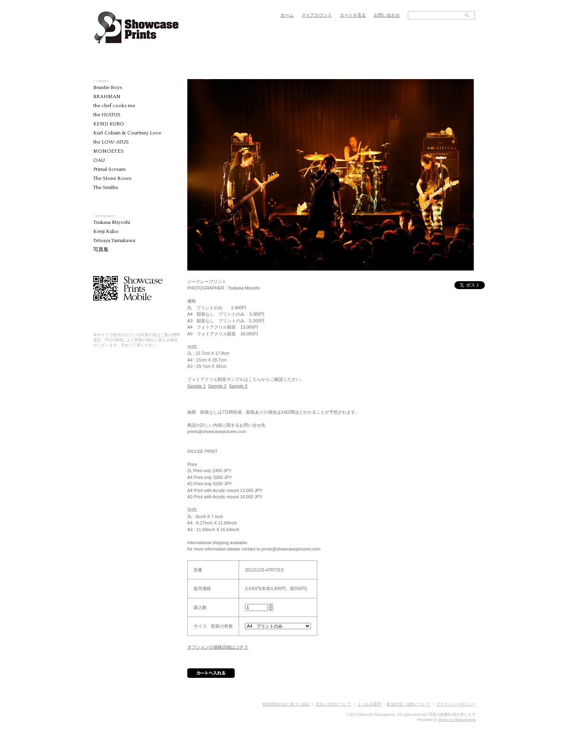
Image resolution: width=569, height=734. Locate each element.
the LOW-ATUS (111, 142)
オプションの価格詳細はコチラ (217, 647)
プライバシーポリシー (456, 704)
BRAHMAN (107, 96)
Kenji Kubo (106, 231)
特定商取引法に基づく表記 (286, 704)
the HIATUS (107, 114)
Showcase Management (457, 719)
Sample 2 (217, 386)
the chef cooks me (114, 105)
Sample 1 (196, 386)
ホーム (287, 15)
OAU (99, 160)
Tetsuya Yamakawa (114, 240)
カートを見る (353, 15)
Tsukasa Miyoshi (111, 222)
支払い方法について (333, 704)
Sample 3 (238, 386)
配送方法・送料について (408, 704)
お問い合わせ (387, 15)
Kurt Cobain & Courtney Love (127, 133)
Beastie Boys (107, 87)
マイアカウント (316, 15)
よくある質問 (369, 704)
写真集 (101, 249)
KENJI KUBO (108, 124)
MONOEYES (108, 151)
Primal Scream (109, 169)
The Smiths (105, 187)
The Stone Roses (112, 178)
